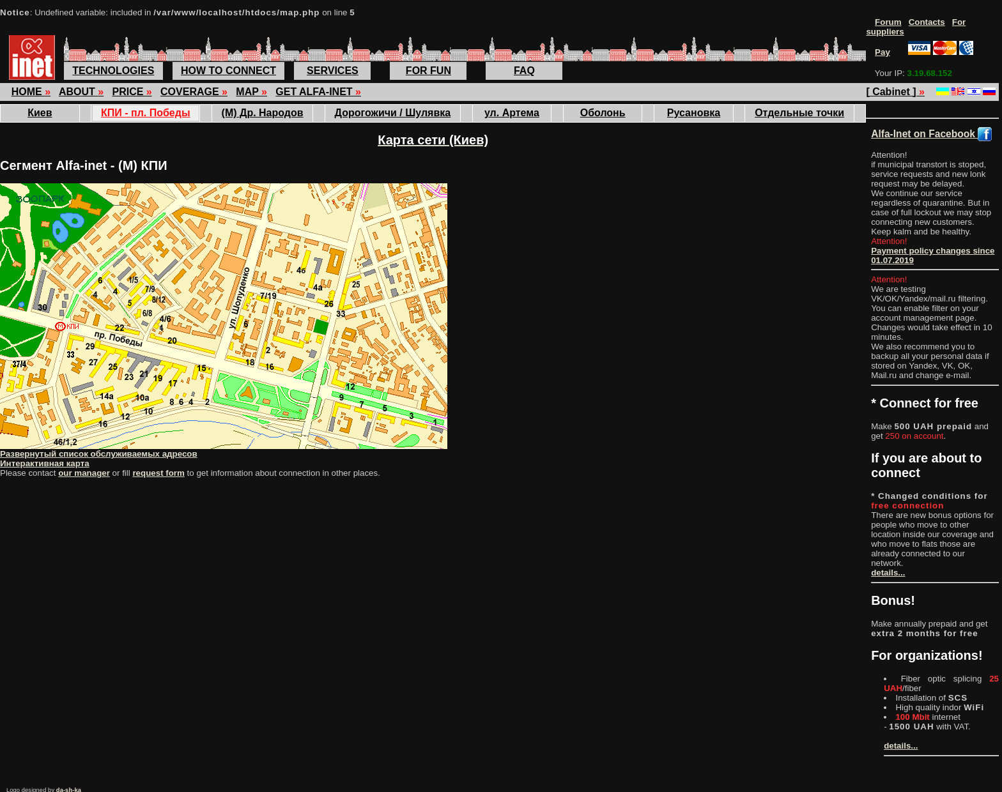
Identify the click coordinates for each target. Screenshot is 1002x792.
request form (158, 473)
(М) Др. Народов (263, 112)
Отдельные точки (799, 112)
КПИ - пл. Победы (145, 112)
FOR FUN (428, 70)
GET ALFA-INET (318, 91)
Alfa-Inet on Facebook (931, 133)
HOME (31, 91)
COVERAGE (193, 91)
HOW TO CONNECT (228, 70)
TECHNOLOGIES (113, 70)
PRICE (131, 91)
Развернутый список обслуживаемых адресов (98, 454)
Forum (888, 22)
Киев (39, 112)
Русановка (693, 112)
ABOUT (81, 91)
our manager (84, 473)
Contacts (927, 22)
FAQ (524, 70)
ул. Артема (511, 112)
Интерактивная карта (44, 463)
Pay (882, 52)
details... (888, 572)
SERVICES (332, 70)
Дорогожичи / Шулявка (393, 112)
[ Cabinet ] (895, 91)
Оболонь (603, 112)
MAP (251, 91)
